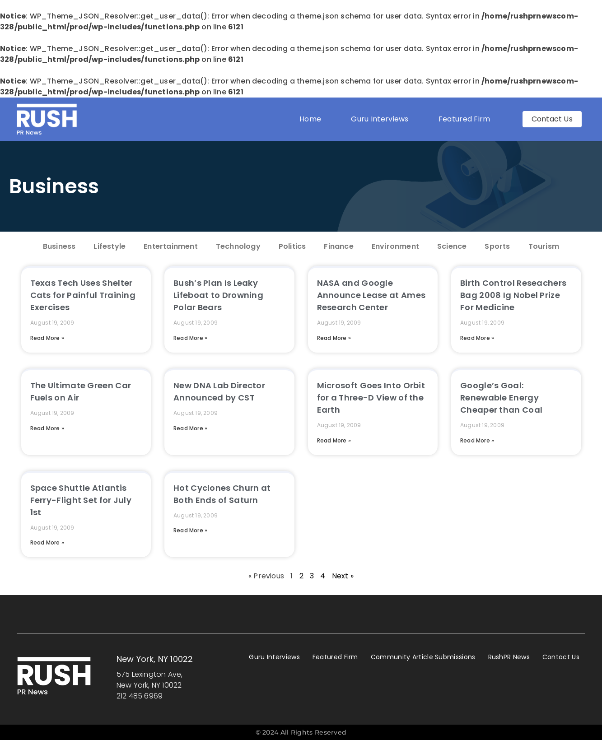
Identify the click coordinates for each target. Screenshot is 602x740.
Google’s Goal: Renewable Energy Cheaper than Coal (501, 397)
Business (54, 186)
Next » (343, 576)
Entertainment (171, 246)
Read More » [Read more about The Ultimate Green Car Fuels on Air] (47, 428)
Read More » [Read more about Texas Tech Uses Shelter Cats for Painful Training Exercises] (47, 338)
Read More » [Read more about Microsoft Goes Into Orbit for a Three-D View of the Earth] (334, 440)
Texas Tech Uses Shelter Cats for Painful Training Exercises (83, 295)
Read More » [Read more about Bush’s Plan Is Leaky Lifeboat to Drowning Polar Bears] (190, 338)
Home (310, 119)
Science (452, 246)
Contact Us (560, 656)
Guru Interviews (380, 119)
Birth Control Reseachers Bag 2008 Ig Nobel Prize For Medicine (513, 295)
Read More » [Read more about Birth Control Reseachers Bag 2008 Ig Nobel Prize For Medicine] (477, 338)
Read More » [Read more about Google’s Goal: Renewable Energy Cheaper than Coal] (477, 440)
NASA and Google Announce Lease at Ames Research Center (371, 295)
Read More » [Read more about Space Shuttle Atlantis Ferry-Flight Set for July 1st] (47, 542)
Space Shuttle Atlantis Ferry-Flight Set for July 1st (81, 500)
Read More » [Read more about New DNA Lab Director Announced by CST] (190, 428)
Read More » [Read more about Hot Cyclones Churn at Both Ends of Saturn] (190, 530)
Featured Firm (467, 119)
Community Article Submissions (423, 656)
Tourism (543, 246)
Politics (292, 246)
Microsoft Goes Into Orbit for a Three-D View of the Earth (371, 397)
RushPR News (509, 656)
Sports (497, 246)
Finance (338, 246)
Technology (238, 246)
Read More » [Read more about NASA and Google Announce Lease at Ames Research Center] (334, 338)
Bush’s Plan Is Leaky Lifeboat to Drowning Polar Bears (218, 295)
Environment (395, 246)
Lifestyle (109, 246)
